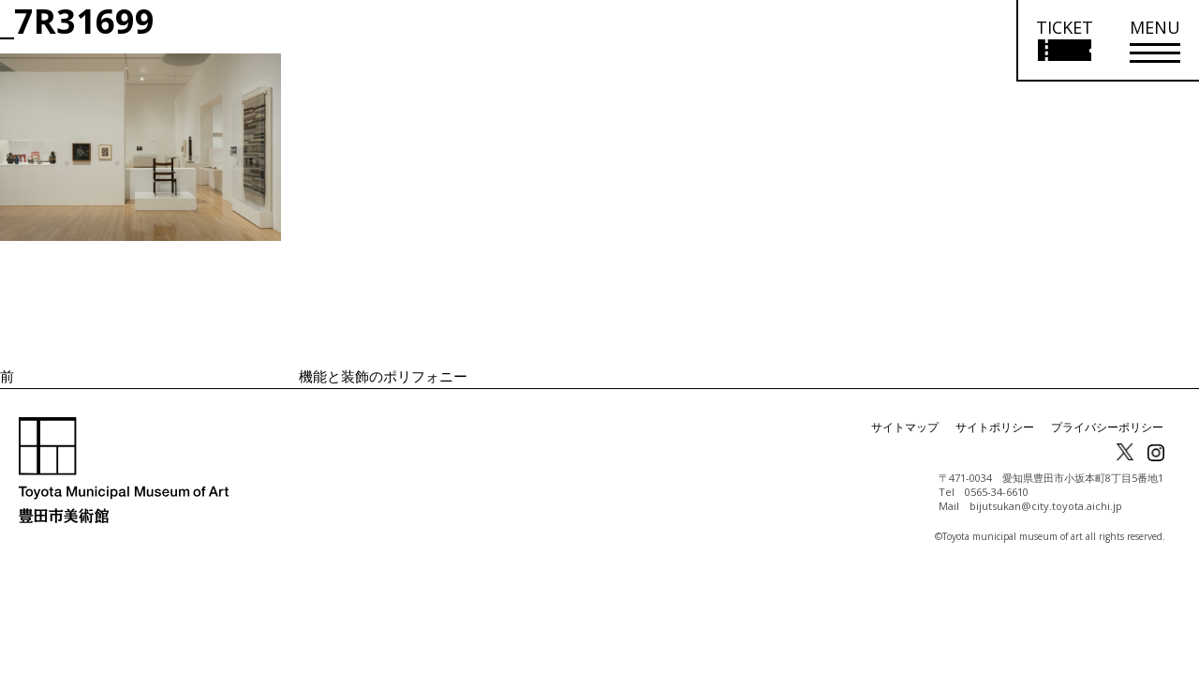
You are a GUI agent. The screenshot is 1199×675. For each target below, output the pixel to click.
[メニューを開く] (1155, 41)
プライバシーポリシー (1107, 427)
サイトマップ (905, 427)
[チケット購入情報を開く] (1063, 41)
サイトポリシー (994, 427)
